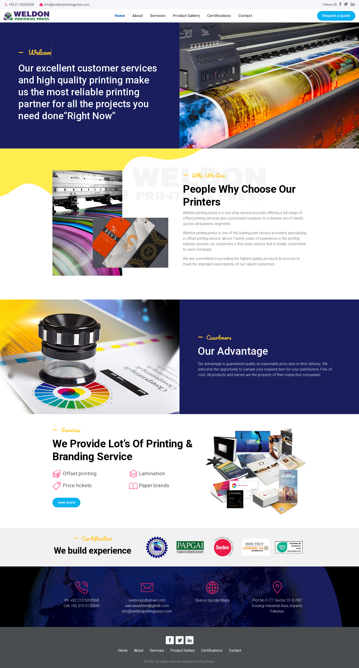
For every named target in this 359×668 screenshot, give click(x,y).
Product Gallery (186, 16)
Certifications (219, 16)
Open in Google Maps (212, 600)
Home (122, 15)
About (137, 16)
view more (66, 502)
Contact (245, 16)
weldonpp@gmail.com (147, 600)
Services (158, 16)
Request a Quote (336, 16)
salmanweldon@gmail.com (147, 606)
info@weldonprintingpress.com (147, 611)
